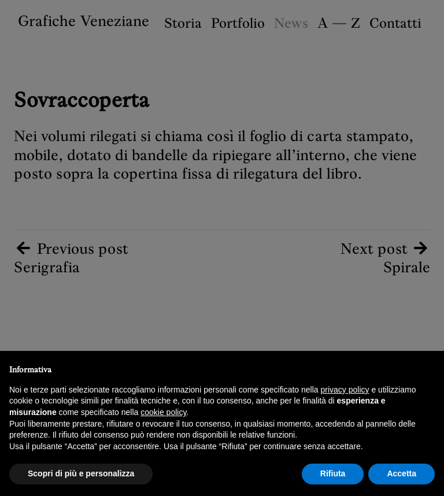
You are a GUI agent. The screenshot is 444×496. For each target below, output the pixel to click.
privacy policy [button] (345, 389)
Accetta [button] (401, 473)
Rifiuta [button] (333, 473)
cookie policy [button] (163, 412)
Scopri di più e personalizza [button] (81, 473)
